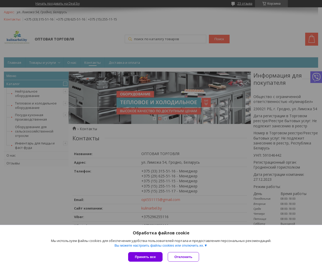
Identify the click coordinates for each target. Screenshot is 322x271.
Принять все (145, 257)
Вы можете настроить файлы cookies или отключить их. (159, 245)
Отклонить (183, 257)
